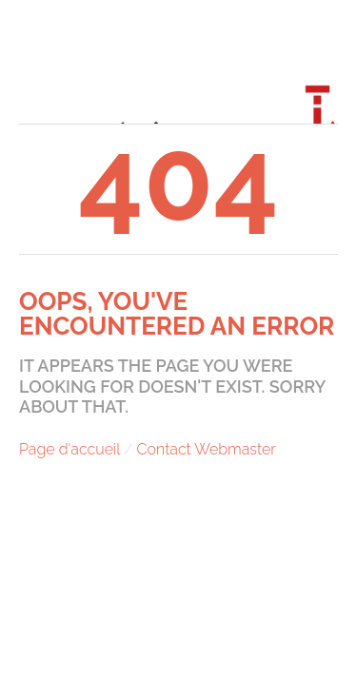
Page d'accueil (69, 449)
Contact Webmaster (206, 449)
